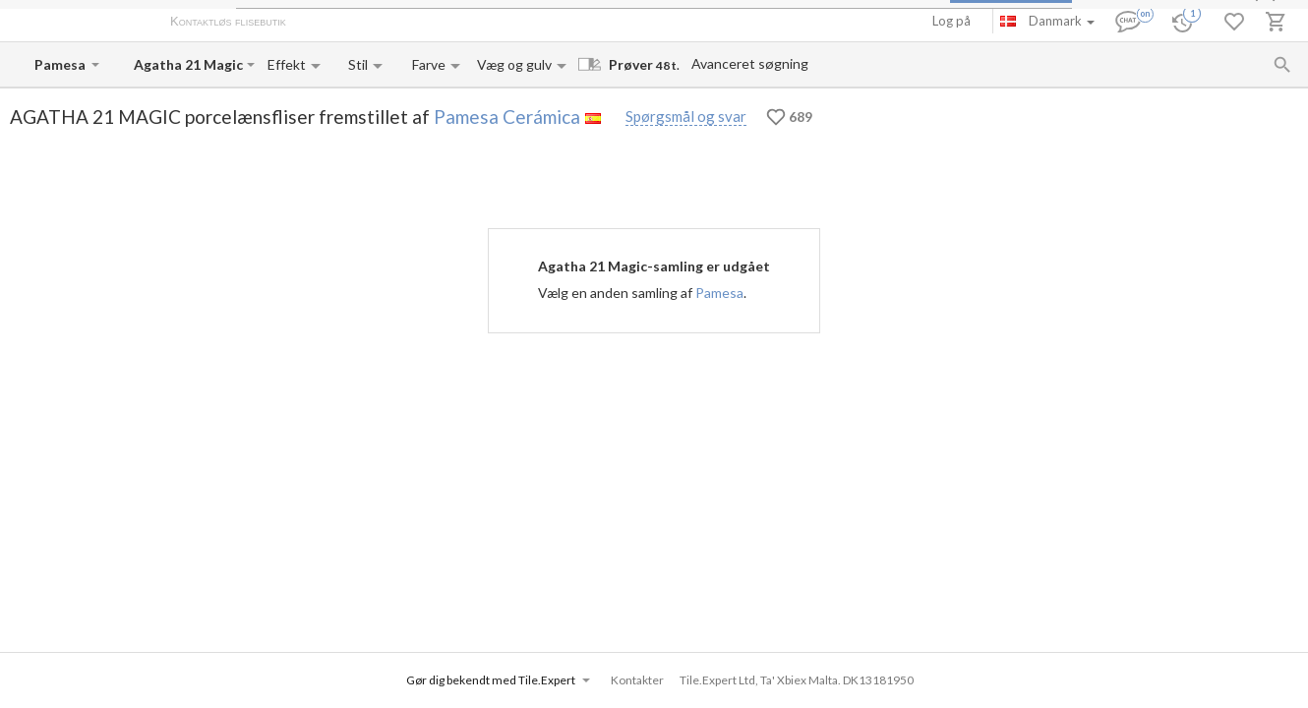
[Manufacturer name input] (60, 64)
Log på (951, 21)
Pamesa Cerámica (507, 116)
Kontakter (505, 22)
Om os (325, 22)
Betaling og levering (410, 22)
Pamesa (719, 292)
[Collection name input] (188, 64)
